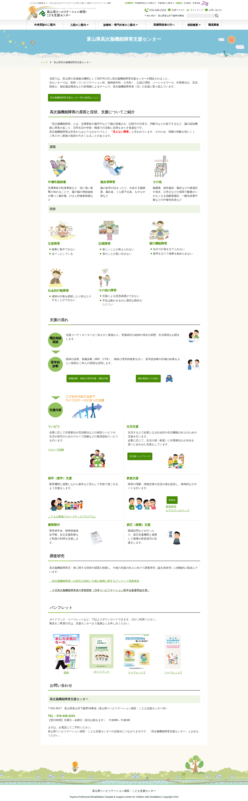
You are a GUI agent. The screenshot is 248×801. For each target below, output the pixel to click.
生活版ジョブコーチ (139, 456)
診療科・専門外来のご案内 (119, 25)
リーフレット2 (173, 654)
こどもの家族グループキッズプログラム (72, 516)
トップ (44, 62)
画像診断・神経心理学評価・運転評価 (88, 378)
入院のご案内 (78, 25)
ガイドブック (101, 653)
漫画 (66, 654)
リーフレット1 (136, 654)
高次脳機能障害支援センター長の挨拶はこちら (74, 97)
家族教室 (171, 506)
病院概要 (192, 25)
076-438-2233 (155, 10)
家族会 (172, 500)
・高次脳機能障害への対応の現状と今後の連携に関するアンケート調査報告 (94, 581)
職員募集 (213, 24)
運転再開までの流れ (148, 378)
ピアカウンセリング (178, 510)
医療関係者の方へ (164, 24)
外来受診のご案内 (44, 24)
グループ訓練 (56, 449)
